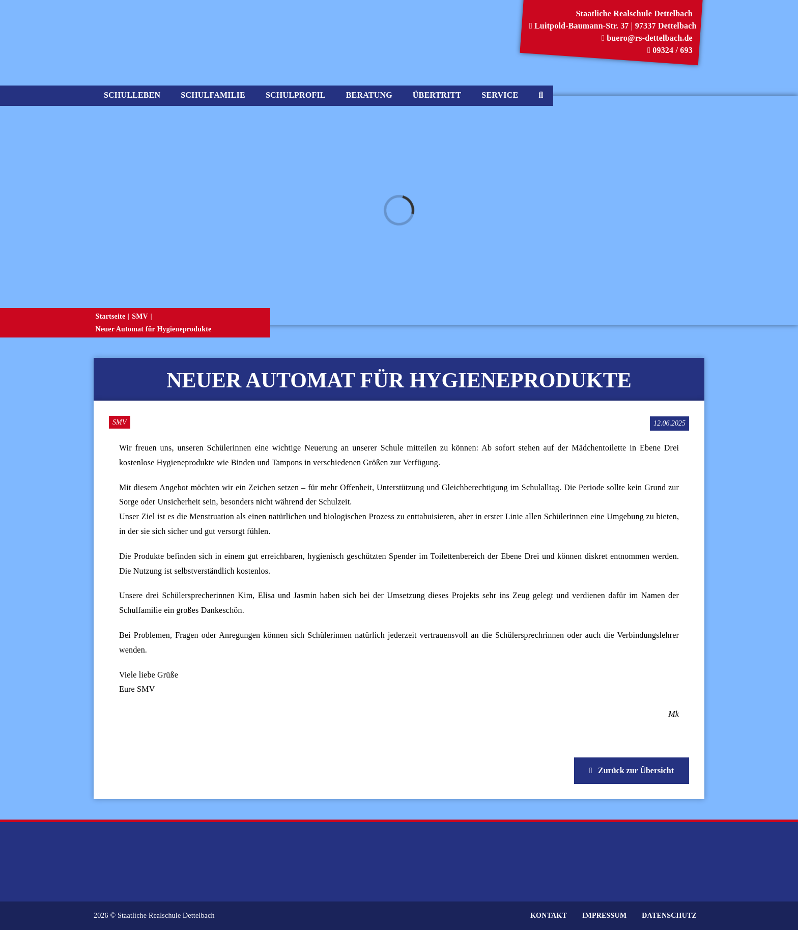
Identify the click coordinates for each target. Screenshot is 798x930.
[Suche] (540, 96)
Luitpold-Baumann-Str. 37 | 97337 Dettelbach (613, 25)
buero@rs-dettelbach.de (647, 38)
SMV (119, 422)
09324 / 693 (670, 50)
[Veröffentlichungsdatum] (669, 423)
